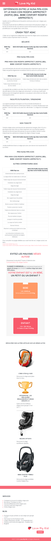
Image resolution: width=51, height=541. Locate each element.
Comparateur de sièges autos (17, 262)
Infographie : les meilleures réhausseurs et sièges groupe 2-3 (25, 398)
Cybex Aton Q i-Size (25, 373)
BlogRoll (6, 523)
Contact (40, 532)
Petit (25, 308)
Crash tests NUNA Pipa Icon (10, 244)
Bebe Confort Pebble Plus (25, 475)
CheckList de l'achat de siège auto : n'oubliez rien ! (18, 522)
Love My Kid (27, 3)
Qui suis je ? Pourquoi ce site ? (13, 502)
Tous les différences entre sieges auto (15, 504)
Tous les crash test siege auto (13, 505)
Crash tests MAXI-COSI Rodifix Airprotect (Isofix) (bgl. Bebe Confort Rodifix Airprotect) (25, 245)
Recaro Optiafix (25, 439)
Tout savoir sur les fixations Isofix (14, 519)
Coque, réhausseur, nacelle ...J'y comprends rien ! (18, 520)
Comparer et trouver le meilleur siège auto (16, 500)
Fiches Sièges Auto (9, 507)
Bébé (25, 291)
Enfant (25, 326)
